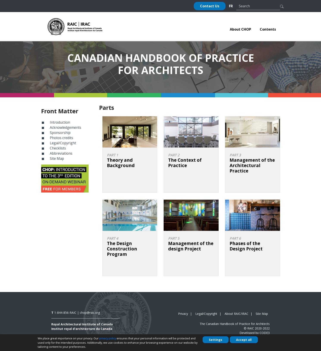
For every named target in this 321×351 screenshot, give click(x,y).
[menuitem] (240, 29)
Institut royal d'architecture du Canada (81, 329)
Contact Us (209, 6)
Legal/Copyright (63, 143)
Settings (215, 340)
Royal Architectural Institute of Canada (82, 324)
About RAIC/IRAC (236, 314)
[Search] (258, 6)
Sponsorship (60, 132)
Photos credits (61, 137)
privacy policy (107, 338)
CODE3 (265, 333)
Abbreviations (61, 153)
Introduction (60, 122)
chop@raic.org (90, 313)
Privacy (183, 314)
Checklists (58, 148)
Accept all (244, 340)
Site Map (57, 158)
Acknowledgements (65, 127)
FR (231, 6)
